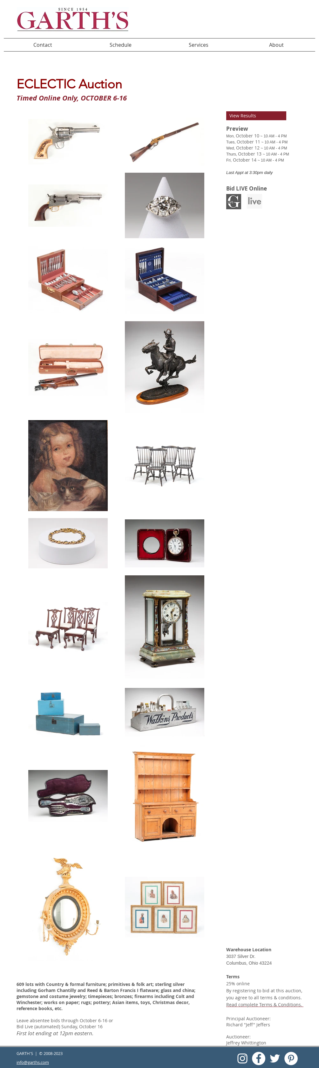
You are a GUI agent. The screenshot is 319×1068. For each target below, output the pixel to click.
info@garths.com (33, 1062)
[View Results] (256, 115)
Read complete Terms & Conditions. (264, 1005)
